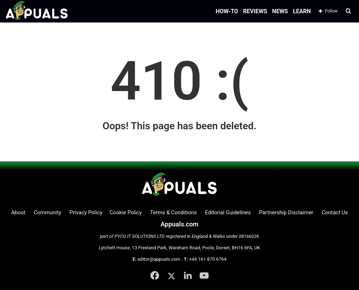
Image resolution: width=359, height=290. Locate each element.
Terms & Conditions (173, 212)
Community (47, 212)
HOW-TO (227, 11)
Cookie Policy (126, 212)
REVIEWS (255, 11)
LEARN (302, 11)
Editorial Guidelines (228, 212)
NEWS (280, 11)
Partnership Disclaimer (286, 212)
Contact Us (334, 212)
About (18, 212)
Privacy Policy (85, 212)
